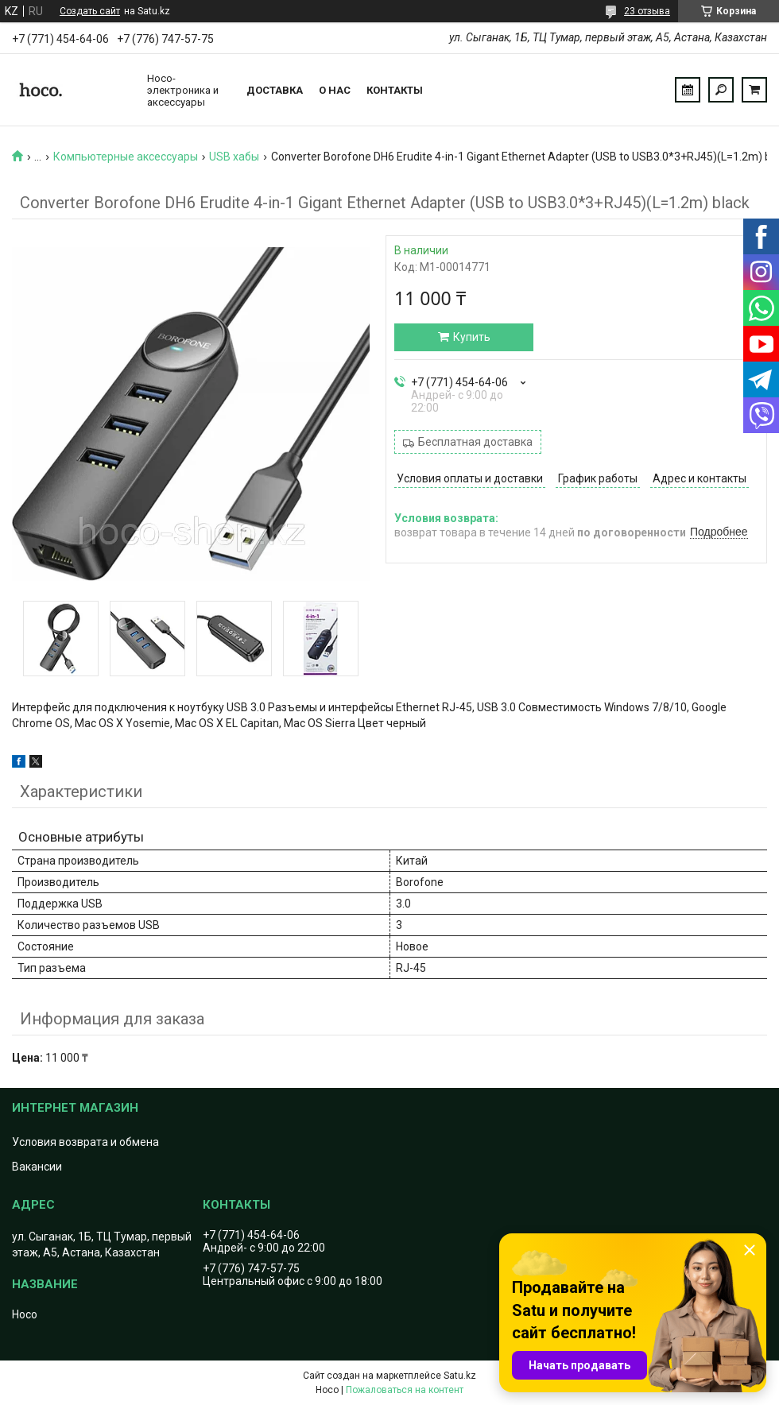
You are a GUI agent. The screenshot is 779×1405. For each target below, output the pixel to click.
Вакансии (37, 1166)
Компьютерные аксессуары (125, 156)
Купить (471, 337)
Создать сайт (90, 11)
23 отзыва (647, 11)
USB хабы (234, 156)
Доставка (274, 90)
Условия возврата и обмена (85, 1142)
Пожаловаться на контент (404, 1389)
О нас (335, 90)
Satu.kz (460, 1375)
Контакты (394, 90)
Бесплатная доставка (475, 441)
